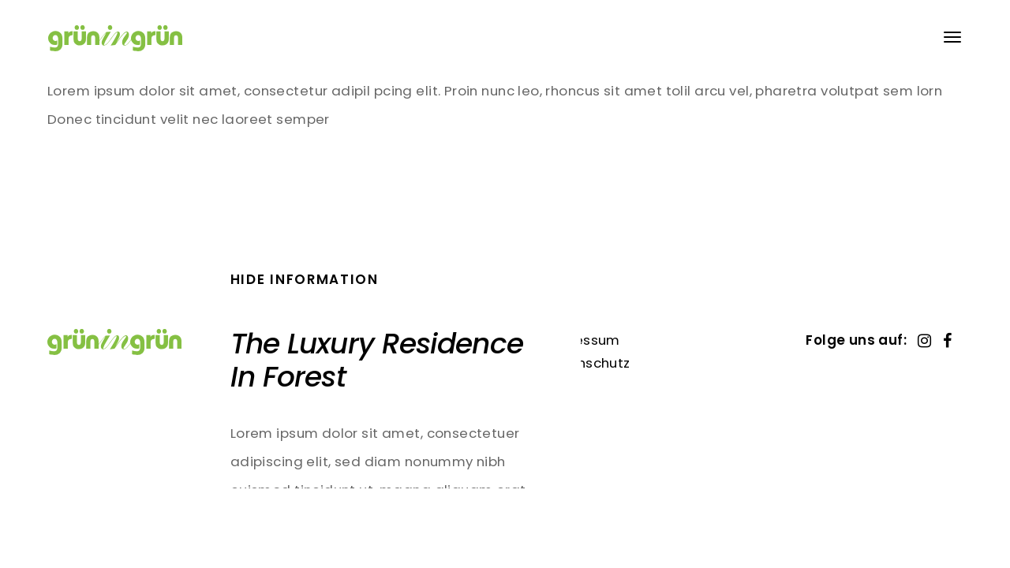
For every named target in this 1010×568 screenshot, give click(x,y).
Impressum (581, 340)
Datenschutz (586, 362)
